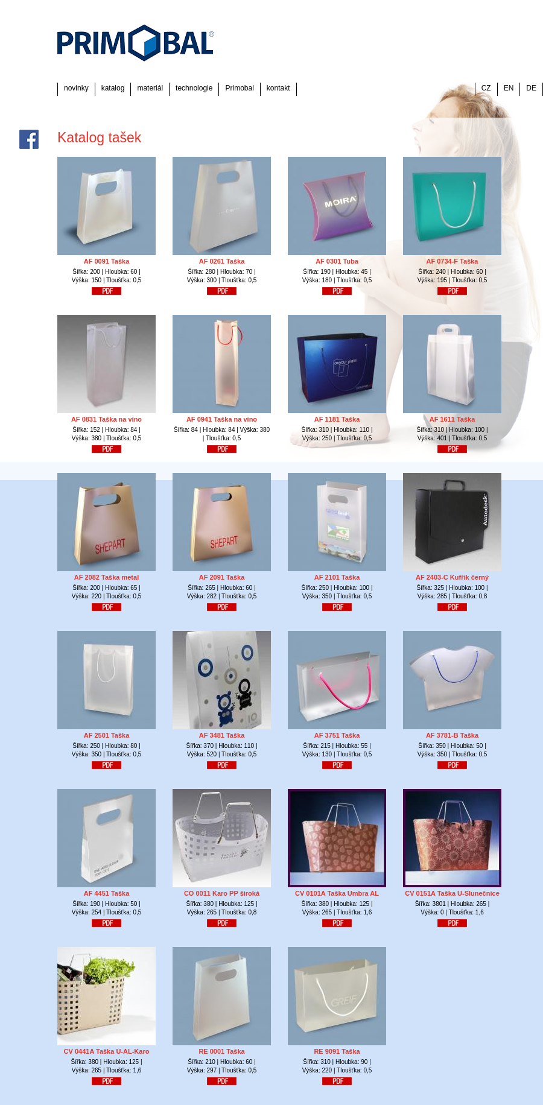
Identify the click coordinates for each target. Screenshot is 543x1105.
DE (531, 88)
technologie (194, 88)
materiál (150, 88)
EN (509, 88)
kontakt (278, 88)
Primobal (239, 88)
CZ (486, 88)
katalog (113, 88)
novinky (76, 88)
